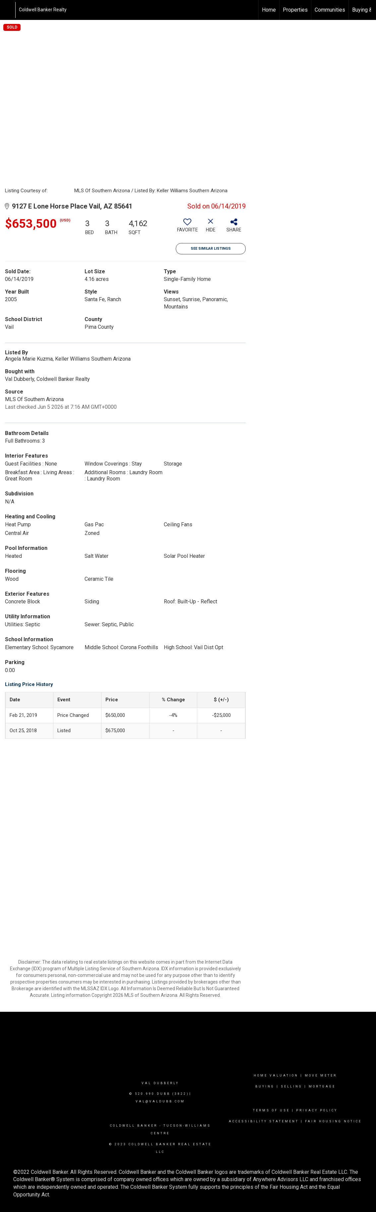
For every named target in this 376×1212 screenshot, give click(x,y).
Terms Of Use (271, 1110)
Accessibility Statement (264, 1121)
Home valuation (276, 1075)
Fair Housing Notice (333, 1121)
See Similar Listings (211, 248)
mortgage (322, 1086)
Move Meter (321, 1075)
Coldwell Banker (133, 1125)
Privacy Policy (317, 1110)
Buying (265, 1086)
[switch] (187, 228)
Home (269, 10)
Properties (295, 10)
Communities (330, 10)
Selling (291, 1086)
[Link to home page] (8, 10)
